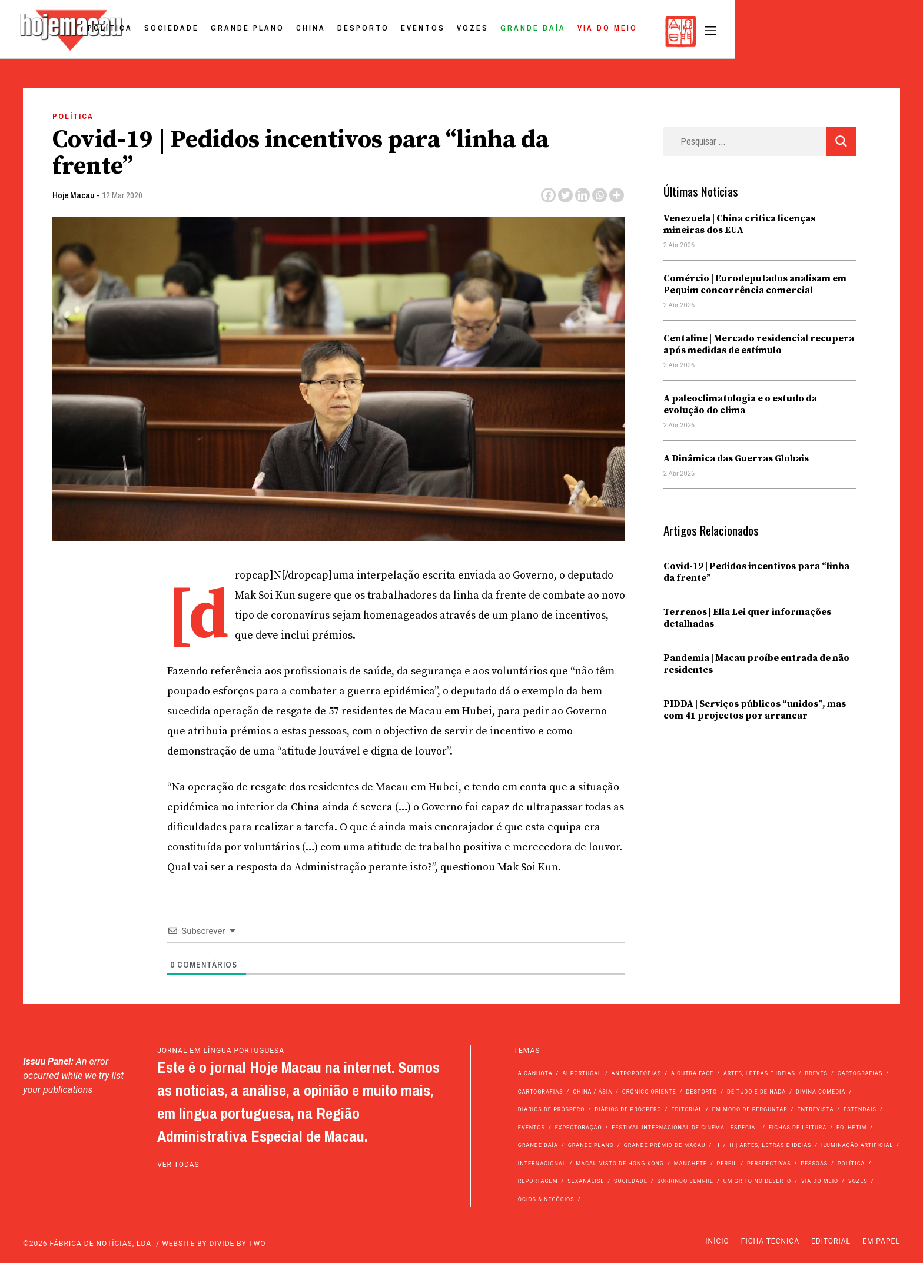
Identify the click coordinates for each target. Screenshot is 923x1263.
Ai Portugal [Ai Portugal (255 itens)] (582, 1073)
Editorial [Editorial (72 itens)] (687, 1109)
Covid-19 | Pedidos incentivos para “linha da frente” (756, 572)
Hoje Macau (73, 195)
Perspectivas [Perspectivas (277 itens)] (769, 1163)
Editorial (831, 1241)
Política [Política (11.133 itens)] (851, 1163)
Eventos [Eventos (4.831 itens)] (531, 1128)
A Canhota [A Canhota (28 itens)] (535, 1073)
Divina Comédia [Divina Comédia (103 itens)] (820, 1092)
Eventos (608, 31)
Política (295, 31)
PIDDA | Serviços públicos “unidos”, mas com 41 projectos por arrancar (754, 710)
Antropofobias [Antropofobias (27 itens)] (637, 1073)
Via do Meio (792, 31)
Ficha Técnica (770, 1241)
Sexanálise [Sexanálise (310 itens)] (585, 1181)
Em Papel (881, 1241)
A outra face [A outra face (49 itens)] (692, 1073)
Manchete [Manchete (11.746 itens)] (690, 1163)
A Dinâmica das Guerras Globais (736, 458)
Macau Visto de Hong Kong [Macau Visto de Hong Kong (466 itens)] (620, 1163)
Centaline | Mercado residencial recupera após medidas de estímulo (758, 344)
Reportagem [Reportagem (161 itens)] (538, 1181)
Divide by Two (238, 1243)
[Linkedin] (582, 195)
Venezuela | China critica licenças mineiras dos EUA (739, 224)
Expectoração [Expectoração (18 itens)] (578, 1128)
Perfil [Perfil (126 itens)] (727, 1163)
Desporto (548, 31)
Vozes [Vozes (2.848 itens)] (858, 1181)
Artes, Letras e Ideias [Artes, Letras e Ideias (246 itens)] (759, 1073)
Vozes (657, 31)
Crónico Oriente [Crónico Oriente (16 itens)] (649, 1092)
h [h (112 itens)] (717, 1145)
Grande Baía (718, 31)
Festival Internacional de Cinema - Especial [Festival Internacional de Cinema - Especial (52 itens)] (685, 1128)
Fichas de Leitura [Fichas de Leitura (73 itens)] (797, 1128)
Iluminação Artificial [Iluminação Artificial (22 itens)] (857, 1145)
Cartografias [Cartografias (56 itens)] (860, 1073)
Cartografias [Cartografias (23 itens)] (540, 1092)
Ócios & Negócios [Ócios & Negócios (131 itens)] (546, 1199)
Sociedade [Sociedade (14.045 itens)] (631, 1181)
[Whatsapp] (599, 195)
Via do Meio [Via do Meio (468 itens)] (819, 1181)
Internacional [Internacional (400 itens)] (542, 1163)
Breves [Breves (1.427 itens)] (816, 1073)
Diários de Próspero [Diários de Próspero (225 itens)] (551, 1109)
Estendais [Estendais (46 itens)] (860, 1109)
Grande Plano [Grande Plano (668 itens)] (591, 1145)
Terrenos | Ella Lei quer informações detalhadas (747, 618)
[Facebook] (548, 195)
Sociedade (356, 31)
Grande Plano (432, 31)
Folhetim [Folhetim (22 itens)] (851, 1128)
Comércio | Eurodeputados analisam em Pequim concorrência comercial (754, 284)
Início (717, 1241)
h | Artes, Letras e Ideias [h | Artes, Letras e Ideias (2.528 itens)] (770, 1145)
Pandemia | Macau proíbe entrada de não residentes (756, 664)
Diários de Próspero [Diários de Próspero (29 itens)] (628, 1109)
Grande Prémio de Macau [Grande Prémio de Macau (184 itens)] (665, 1145)
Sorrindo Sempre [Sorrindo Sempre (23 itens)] (685, 1181)
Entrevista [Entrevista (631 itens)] (815, 1109)
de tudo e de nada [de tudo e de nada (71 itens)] (756, 1092)
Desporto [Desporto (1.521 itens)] (701, 1092)
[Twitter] (565, 195)
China (495, 31)
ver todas (178, 1165)
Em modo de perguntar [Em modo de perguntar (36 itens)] (750, 1109)
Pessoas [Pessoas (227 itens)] (814, 1163)
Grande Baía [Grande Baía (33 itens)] (538, 1145)
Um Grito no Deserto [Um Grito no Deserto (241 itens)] (757, 1181)
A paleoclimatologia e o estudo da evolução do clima (740, 404)
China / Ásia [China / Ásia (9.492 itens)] (592, 1092)
